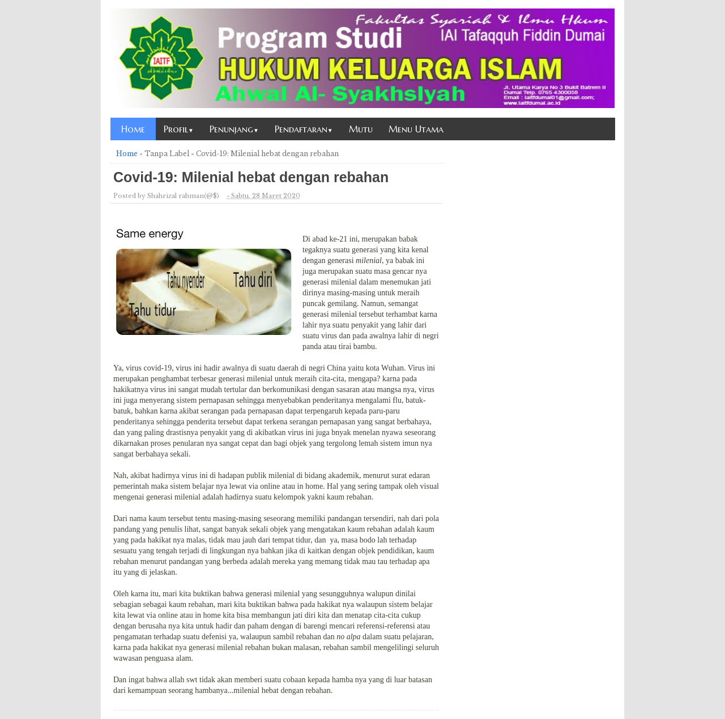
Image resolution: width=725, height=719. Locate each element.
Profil (179, 129)
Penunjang (234, 129)
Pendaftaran (304, 129)
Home (133, 129)
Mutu (361, 129)
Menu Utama (416, 129)
